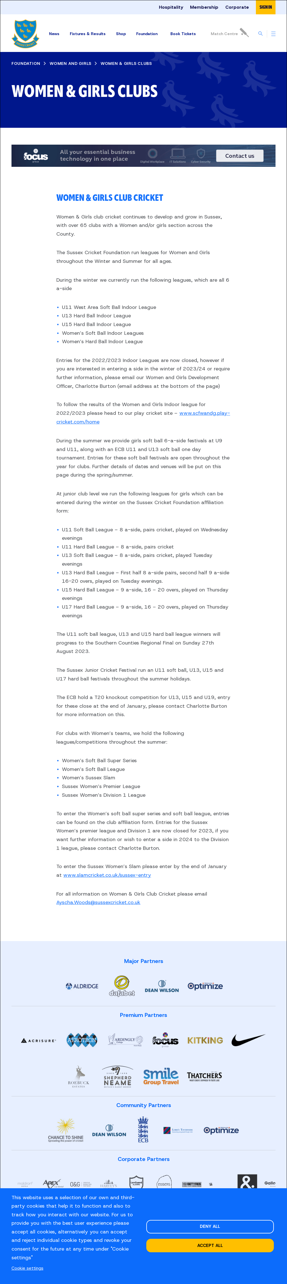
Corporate (237, 7)
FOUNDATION (25, 63)
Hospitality (171, 7)
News (53, 33)
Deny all (210, 1226)
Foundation (146, 33)
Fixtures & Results (87, 33)
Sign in (266, 7)
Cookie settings (27, 1268)
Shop (120, 33)
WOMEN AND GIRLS (70, 63)
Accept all (210, 1245)
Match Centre (229, 32)
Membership (204, 7)
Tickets (183, 34)
